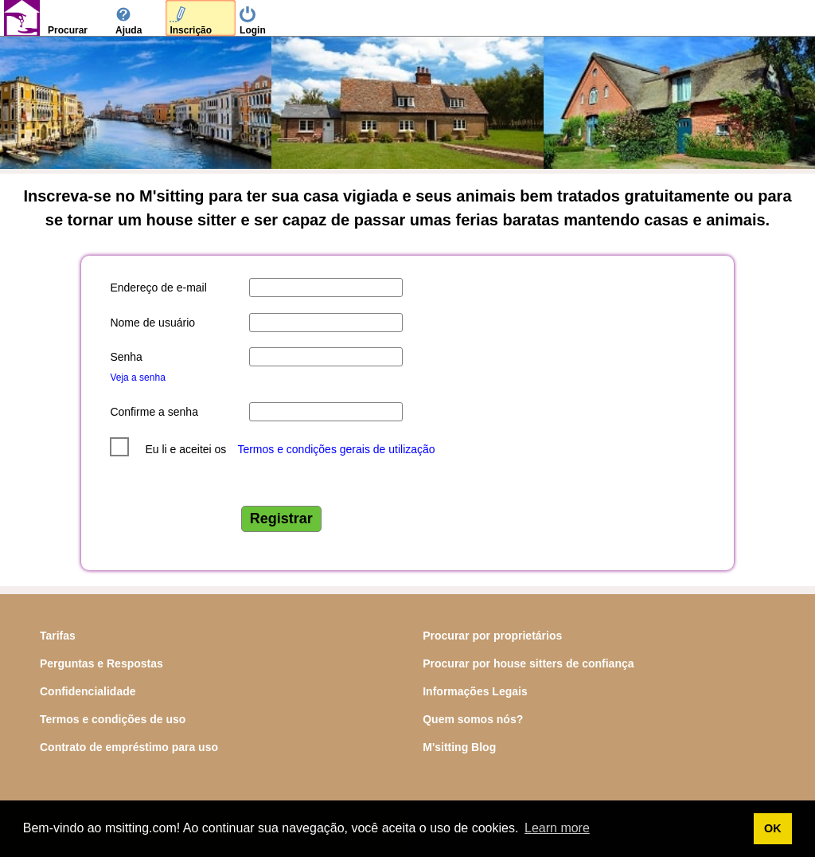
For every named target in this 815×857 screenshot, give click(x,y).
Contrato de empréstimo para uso (129, 747)
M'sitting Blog (459, 747)
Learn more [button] (557, 828)
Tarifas (58, 635)
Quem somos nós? (473, 719)
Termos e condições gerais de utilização (336, 449)
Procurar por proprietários (492, 635)
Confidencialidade (88, 691)
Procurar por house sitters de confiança (528, 663)
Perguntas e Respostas (101, 663)
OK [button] (773, 828)
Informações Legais (475, 691)
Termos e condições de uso (112, 719)
